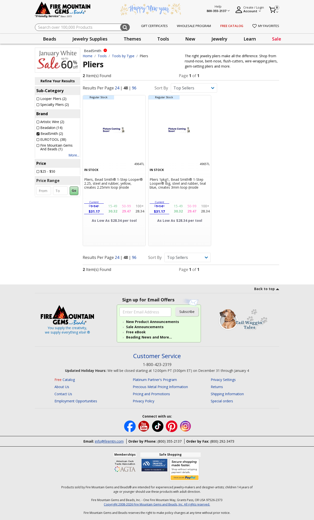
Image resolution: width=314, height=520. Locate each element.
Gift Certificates (154, 26)
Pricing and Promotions (151, 394)
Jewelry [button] (219, 39)
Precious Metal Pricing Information (160, 386)
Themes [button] (132, 39)
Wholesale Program (194, 26)
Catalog (64, 379)
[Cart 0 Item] (274, 9)
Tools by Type (123, 56)
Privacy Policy (143, 401)
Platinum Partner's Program (155, 379)
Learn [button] (250, 39)
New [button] (190, 39)
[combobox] (82, 27)
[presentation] (49, 39)
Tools (102, 56)
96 (134, 88)
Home (87, 56)
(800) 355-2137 (169, 441)
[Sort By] (194, 88)
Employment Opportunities (75, 401)
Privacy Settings (223, 379)
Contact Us (63, 394)
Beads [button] (49, 39)
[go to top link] (266, 289)
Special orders (222, 401)
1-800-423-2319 (157, 364)
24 (117, 88)
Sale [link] (276, 39)
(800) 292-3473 (222, 441)
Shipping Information (227, 394)
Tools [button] (163, 39)
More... (73, 155)
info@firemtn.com (109, 441)
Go (74, 190)
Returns (217, 386)
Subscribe (187, 311)
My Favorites (265, 26)
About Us (61, 386)
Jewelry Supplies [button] (89, 39)
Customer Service (157, 356)
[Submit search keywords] (125, 27)
